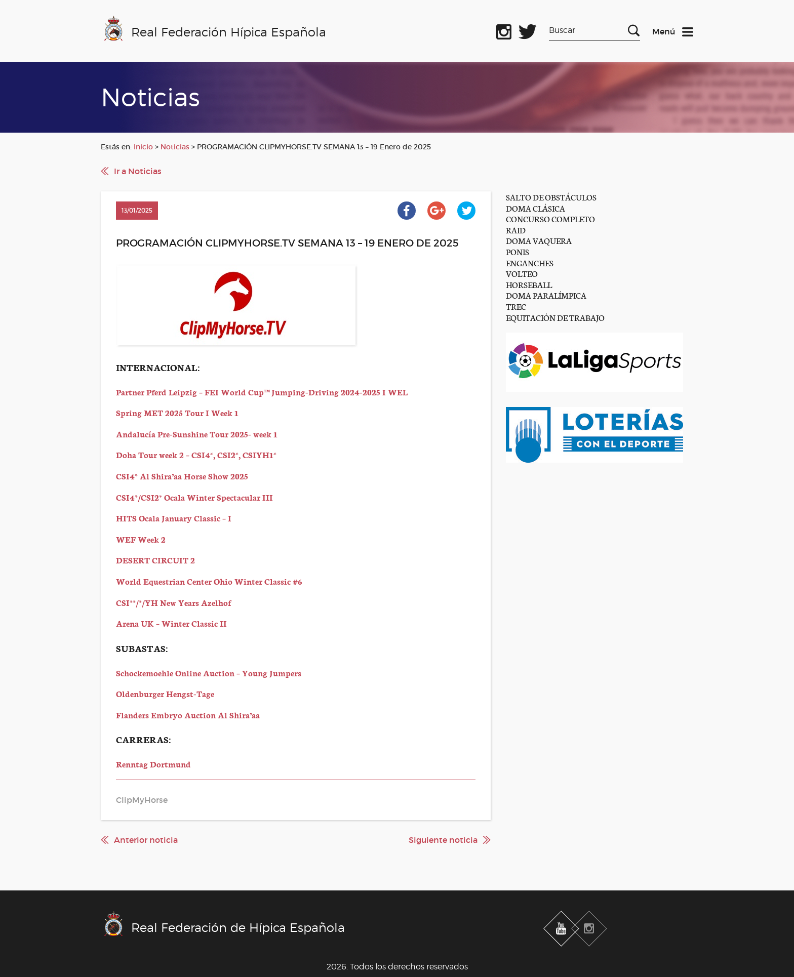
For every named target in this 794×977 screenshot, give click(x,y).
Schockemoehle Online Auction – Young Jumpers (208, 672)
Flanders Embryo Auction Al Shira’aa (188, 714)
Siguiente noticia (443, 840)
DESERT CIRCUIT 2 (155, 559)
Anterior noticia (146, 840)
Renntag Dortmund (153, 763)
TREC (516, 306)
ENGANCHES (529, 262)
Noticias (175, 146)
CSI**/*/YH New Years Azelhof (173, 602)
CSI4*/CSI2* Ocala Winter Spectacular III (194, 497)
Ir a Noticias (138, 171)
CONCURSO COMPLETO (550, 218)
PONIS (517, 251)
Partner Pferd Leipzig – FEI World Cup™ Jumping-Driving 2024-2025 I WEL (262, 391)
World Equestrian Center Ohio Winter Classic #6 (209, 581)
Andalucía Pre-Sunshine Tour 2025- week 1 (196, 433)
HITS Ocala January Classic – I (173, 517)
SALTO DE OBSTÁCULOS (551, 196)
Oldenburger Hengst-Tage (165, 693)
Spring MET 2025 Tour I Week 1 (177, 412)
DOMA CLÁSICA (535, 208)
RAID (516, 229)
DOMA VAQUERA (539, 240)
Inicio (143, 146)
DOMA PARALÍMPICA (546, 295)
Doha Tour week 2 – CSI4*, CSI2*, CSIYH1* (196, 454)
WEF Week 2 (141, 539)
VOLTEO (522, 273)
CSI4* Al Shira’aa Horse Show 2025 (182, 475)
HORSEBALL (529, 284)
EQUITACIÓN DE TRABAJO (555, 317)
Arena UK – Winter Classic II (171, 623)
